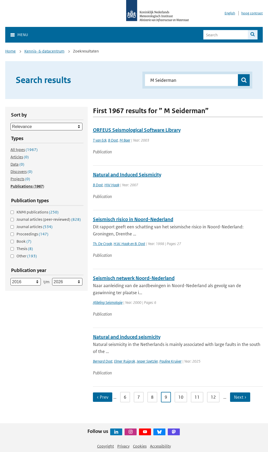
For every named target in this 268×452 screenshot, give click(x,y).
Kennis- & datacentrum (44, 51)
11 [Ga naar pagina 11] (197, 397)
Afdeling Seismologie (107, 302)
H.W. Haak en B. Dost (129, 243)
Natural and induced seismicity (126, 337)
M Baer (125, 140)
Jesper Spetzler (147, 361)
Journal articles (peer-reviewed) (48, 219)
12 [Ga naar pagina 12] (213, 397)
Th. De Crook (102, 243)
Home (10, 51)
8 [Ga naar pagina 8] (152, 397)
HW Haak (111, 184)
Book (23, 241)
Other (26, 255)
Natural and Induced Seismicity (127, 175)
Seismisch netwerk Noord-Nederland (134, 278)
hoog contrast (252, 13)
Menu (22, 34)
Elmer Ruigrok (124, 361)
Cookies (140, 446)
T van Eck (100, 140)
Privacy (123, 446)
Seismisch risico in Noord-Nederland (133, 219)
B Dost (113, 140)
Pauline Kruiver (170, 361)
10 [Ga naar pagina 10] (180, 397)
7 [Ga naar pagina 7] (138, 397)
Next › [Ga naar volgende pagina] (240, 397)
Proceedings (32, 233)
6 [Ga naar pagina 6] (125, 397)
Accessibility (160, 446)
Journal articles (34, 226)
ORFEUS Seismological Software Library (137, 130)
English (230, 13)
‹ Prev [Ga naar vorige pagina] (102, 397)
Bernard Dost (103, 361)
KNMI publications (37, 212)
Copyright (105, 446)
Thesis (24, 248)
